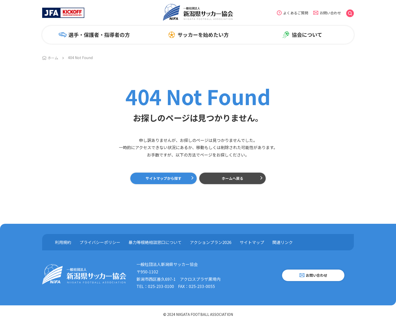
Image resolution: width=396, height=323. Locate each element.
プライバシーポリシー (99, 242)
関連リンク (282, 242)
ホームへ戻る (232, 178)
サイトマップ (252, 242)
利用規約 (63, 242)
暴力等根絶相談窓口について (155, 242)
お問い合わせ (330, 12)
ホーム (53, 57)
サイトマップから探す (163, 178)
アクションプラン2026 (210, 242)
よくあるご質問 (295, 12)
